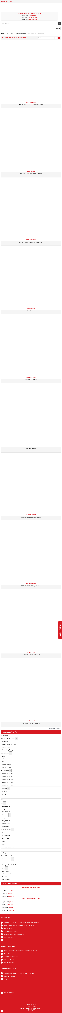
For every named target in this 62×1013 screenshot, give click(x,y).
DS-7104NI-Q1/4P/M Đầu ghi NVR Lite (31, 586)
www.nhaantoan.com (19, 934)
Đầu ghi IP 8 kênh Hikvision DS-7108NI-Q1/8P (31, 104)
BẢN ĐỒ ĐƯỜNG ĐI (9, 940)
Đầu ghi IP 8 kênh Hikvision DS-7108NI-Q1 (31, 173)
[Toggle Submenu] (16, 738)
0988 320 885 (32, 15)
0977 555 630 (33, 19)
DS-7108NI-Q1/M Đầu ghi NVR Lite (31, 654)
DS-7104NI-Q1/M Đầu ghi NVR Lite (31, 723)
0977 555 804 (33, 17)
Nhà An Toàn (31, 1009)
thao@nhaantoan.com (9, 979)
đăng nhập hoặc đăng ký (6, 1)
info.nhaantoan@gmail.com (11, 931)
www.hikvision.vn (8, 934)
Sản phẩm (9, 33)
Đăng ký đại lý (31, 1004)
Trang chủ (3, 33)
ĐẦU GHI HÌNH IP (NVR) (19, 33)
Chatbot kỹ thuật (31, 1006)
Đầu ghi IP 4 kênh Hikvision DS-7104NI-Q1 (31, 311)
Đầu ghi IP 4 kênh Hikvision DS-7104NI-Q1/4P (31, 242)
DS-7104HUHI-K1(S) (31, 448)
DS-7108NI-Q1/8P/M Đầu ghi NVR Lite (31, 517)
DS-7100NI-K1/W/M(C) (31, 379)
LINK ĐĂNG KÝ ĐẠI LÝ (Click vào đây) (29, 13)
